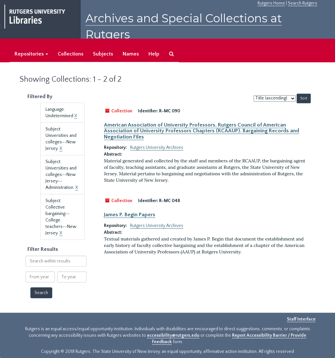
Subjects (103, 54)
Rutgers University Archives (156, 147)
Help (153, 54)
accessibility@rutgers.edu (173, 335)
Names (131, 54)
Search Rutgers (302, 3)
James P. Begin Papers (129, 215)
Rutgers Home (271, 3)
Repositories (31, 54)
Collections (70, 54)
